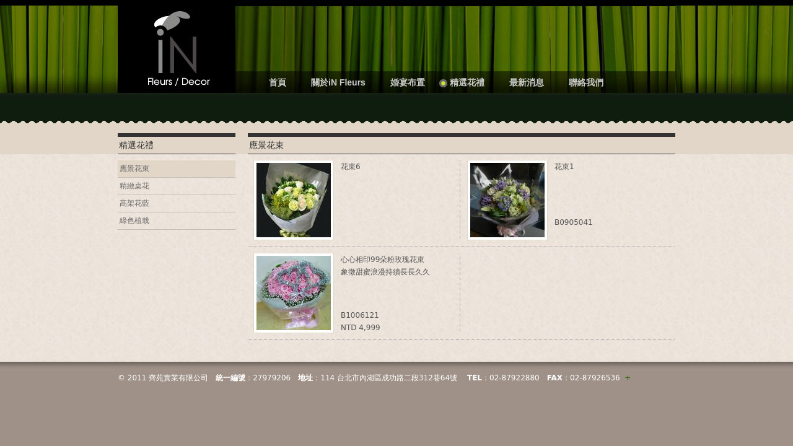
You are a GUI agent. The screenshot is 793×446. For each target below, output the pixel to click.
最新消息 (526, 82)
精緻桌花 (134, 185)
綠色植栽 (134, 220)
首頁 (277, 82)
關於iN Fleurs (338, 82)
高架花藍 (134, 203)
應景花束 (134, 168)
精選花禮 (467, 82)
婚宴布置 (407, 82)
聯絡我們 (586, 82)
